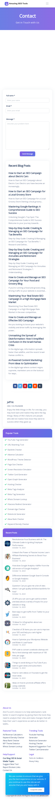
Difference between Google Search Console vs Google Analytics (30, 577)
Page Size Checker (15, 464)
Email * (9, 106)
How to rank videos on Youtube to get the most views (29, 674)
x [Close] (48, 775)
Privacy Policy (34, 761)
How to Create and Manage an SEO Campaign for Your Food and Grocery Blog (27, 280)
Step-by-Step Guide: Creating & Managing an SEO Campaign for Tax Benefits (25, 231)
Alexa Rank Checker (16, 519)
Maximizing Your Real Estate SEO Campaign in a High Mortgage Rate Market (27, 299)
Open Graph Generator (17, 479)
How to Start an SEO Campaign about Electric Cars (25, 174)
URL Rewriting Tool (16, 444)
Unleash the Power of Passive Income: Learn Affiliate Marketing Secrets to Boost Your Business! (30, 555)
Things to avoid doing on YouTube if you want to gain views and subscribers (29, 664)
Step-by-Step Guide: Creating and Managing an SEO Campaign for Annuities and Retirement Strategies (26, 254)
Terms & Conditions (36, 758)
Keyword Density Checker (18, 524)
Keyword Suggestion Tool (40, 746)
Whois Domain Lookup (17, 499)
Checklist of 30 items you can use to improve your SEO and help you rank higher (30, 631)
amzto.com (44, 795)
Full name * (10, 96)
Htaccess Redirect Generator (19, 504)
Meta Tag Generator (16, 494)
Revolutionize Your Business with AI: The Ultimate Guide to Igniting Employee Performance (29, 542)
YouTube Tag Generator (18, 440)
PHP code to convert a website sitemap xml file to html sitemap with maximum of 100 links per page (30, 652)
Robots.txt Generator (16, 514)
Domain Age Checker (16, 509)
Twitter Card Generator (17, 474)
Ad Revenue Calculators (12, 734)
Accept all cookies (36, 790)
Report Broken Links (11, 767)
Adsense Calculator (16, 454)
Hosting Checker (15, 484)
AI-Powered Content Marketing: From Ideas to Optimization (25, 362)
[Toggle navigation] (47, 3)
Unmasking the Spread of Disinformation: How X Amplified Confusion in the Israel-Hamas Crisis (26, 340)
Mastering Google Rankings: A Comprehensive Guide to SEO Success (24, 210)
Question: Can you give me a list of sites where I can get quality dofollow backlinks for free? (31, 588)
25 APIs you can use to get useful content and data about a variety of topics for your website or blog (30, 601)
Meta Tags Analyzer (16, 489)
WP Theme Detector (11, 743)
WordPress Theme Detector (19, 459)
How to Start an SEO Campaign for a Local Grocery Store (26, 193)
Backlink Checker (15, 449)
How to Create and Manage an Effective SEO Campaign (24, 319)
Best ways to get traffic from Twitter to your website (30, 613)
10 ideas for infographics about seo (27, 622)
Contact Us (7, 770)
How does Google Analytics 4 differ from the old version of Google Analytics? (30, 567)
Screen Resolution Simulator (19, 469)
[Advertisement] (27, 58)
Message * (10, 119)
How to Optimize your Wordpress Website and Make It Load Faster (30, 641)
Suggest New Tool (10, 764)
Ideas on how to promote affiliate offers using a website (29, 684)
